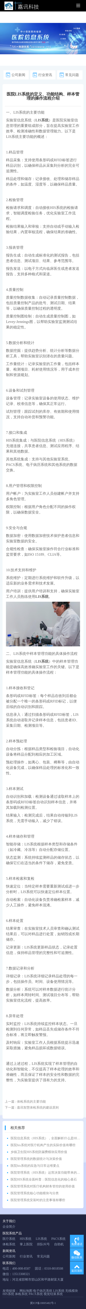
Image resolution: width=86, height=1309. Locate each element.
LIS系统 (19, 112)
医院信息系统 (45, 440)
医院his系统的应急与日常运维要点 (35, 1165)
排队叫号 (43, 1244)
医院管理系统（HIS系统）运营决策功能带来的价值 (47, 1172)
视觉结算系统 (53, 1294)
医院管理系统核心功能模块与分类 (35, 1193)
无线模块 (71, 1291)
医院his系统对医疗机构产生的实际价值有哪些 (43, 1145)
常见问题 (72, 75)
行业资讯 (45, 75)
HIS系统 (56, 208)
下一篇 (32, 1107)
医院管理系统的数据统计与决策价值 (36, 1159)
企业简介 (9, 1226)
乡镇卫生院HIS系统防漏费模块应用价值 (39, 1152)
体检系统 (9, 1244)
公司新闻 (18, 75)
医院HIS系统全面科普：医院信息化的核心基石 (44, 1179)
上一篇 (25, 1101)
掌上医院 (26, 1244)
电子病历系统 (37, 465)
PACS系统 (14, 465)
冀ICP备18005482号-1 (43, 1303)
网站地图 (25, 1291)
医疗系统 (9, 1239)
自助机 (59, 1244)
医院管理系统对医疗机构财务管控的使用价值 (43, 1186)
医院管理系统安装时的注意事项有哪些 (38, 1200)
